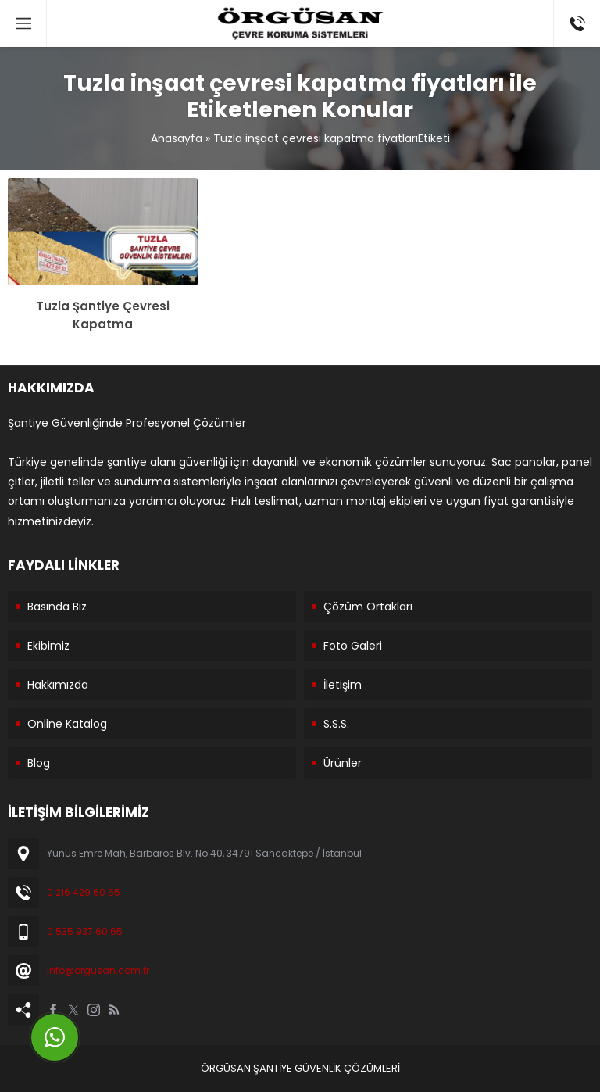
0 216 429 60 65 (83, 892)
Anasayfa (176, 138)
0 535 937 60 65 (85, 931)
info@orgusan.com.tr (98, 970)
